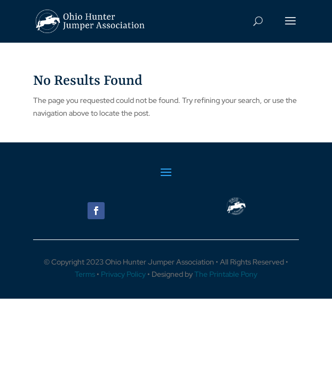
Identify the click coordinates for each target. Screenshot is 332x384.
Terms (85, 274)
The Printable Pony (225, 274)
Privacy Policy (123, 274)
